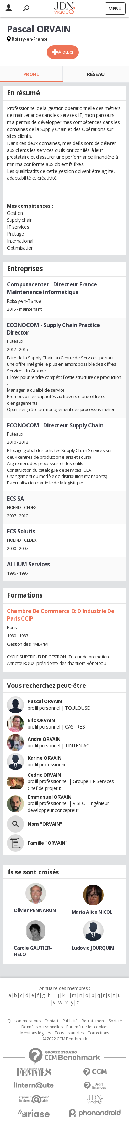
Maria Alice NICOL (92, 912)
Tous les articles (69, 1033)
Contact (51, 1021)
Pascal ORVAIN (45, 701)
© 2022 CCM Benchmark (65, 1039)
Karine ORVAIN (45, 758)
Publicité (70, 1021)
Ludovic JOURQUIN (93, 947)
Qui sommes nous (24, 1021)
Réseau (95, 74)
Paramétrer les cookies (87, 1027)
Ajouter (66, 51)
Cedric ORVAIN (44, 774)
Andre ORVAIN (44, 739)
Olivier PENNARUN (35, 910)
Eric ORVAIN (41, 720)
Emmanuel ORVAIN (50, 796)
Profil (31, 74)
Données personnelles (42, 1027)
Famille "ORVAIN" (47, 843)
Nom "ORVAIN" (45, 824)
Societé (115, 1021)
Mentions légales (35, 1033)
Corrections (98, 1033)
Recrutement (93, 1021)
